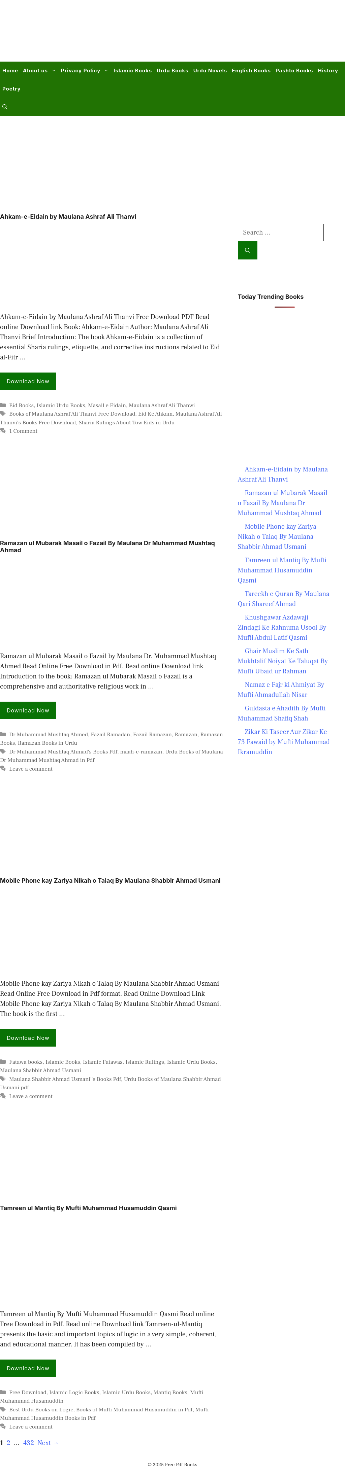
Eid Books (21, 405)
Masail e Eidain (107, 405)
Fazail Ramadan (110, 734)
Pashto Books (294, 70)
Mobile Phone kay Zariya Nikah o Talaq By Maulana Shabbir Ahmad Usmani (110, 880)
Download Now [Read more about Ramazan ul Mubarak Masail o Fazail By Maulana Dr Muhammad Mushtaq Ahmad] (28, 710)
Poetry (11, 88)
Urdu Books (173, 70)
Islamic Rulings (144, 1062)
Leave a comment (31, 769)
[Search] (247, 250)
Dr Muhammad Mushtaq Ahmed (48, 734)
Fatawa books (25, 1062)
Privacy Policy (86, 71)
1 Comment (23, 431)
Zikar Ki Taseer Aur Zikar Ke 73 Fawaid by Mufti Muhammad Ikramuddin (284, 742)
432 (29, 1443)
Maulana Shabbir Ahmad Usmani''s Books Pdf (65, 1079)
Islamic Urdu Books (61, 405)
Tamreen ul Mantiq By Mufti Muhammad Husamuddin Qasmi (88, 1207)
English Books (251, 70)
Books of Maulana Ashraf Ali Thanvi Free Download (72, 414)
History (328, 70)
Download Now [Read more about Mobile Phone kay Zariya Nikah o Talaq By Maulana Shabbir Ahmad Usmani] (28, 1037)
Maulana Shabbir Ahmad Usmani (40, 1070)
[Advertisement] (212, 35)
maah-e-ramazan (141, 751)
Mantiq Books (170, 1392)
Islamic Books (133, 70)
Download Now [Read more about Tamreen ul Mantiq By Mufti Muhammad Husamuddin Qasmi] (28, 1368)
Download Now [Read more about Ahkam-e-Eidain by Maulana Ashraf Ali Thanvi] (28, 381)
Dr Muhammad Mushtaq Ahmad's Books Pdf (63, 751)
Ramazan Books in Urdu (47, 743)
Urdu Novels (210, 70)
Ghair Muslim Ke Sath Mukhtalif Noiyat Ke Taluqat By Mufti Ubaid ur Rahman (283, 661)
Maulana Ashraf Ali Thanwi (162, 405)
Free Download (27, 1392)
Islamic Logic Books (74, 1392)
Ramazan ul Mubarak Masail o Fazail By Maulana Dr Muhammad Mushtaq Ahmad (282, 503)
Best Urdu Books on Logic (41, 1409)
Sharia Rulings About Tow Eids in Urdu (127, 422)
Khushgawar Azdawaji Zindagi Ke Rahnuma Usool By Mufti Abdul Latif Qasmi (282, 627)
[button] (5, 107)
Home (10, 70)
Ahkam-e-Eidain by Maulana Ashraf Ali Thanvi (68, 216)
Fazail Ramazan (152, 734)
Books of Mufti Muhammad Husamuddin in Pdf (134, 1409)
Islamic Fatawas (102, 1062)
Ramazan (186, 734)
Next (48, 1443)
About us (41, 71)
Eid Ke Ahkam (155, 414)
